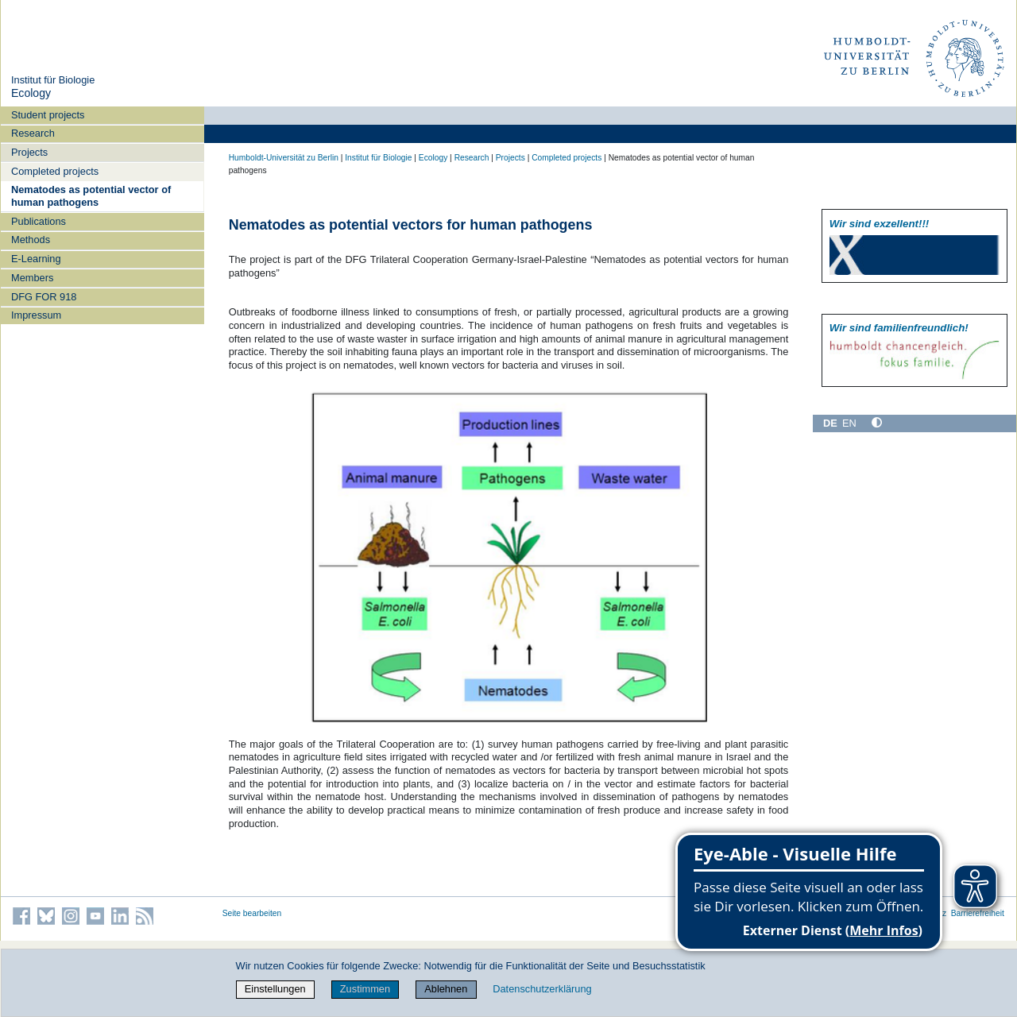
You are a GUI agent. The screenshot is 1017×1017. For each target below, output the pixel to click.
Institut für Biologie (53, 80)
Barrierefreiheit (977, 913)
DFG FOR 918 (44, 297)
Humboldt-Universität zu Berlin (283, 157)
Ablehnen (445, 989)
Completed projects (55, 171)
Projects (29, 152)
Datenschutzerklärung (542, 989)
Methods (30, 240)
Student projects (47, 115)
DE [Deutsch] (830, 423)
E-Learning (36, 259)
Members (32, 278)
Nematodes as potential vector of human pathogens (91, 195)
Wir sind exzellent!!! (879, 224)
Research (33, 133)
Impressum (36, 315)
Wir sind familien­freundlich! (899, 328)
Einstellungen (275, 989)
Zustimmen (365, 989)
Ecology (31, 93)
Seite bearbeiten (252, 913)
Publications (38, 221)
